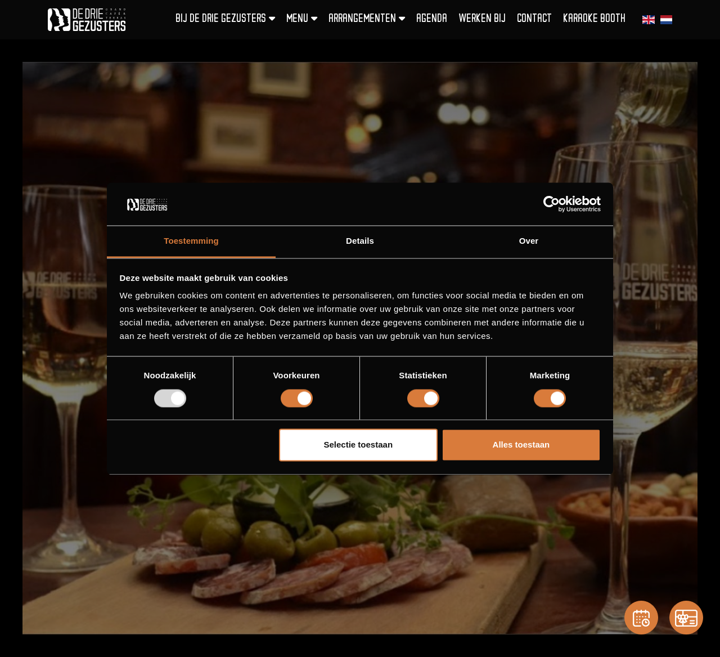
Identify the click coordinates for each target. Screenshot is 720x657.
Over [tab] (529, 241)
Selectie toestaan (358, 445)
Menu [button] (301, 19)
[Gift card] (686, 617)
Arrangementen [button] (366, 19)
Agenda (431, 19)
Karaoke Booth (594, 19)
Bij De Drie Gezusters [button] (225, 19)
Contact (534, 19)
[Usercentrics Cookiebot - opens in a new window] (551, 203)
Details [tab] (360, 241)
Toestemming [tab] (191, 241)
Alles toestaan (521, 445)
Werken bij (482, 19)
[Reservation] (641, 617)
